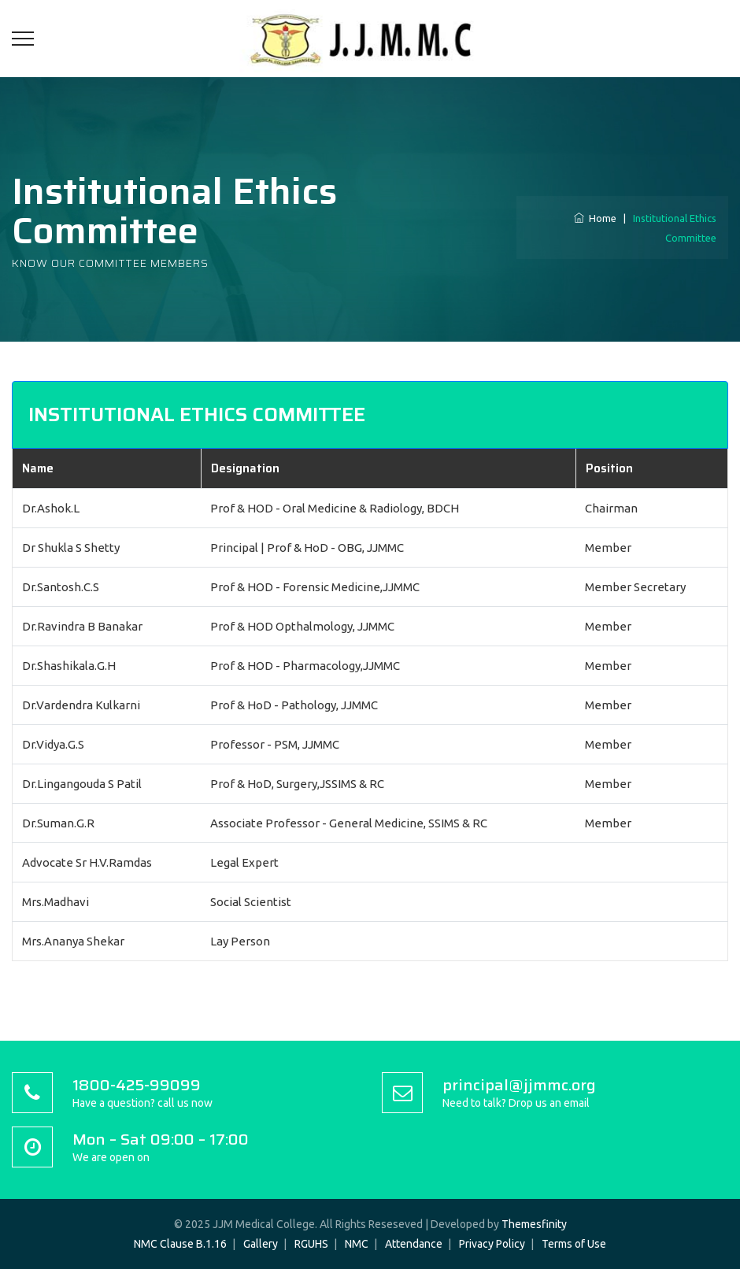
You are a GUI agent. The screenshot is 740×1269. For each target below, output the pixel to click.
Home (595, 218)
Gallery (260, 1244)
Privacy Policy (492, 1244)
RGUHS (311, 1244)
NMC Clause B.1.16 (180, 1244)
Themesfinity (534, 1224)
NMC (356, 1244)
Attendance (413, 1244)
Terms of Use (574, 1244)
